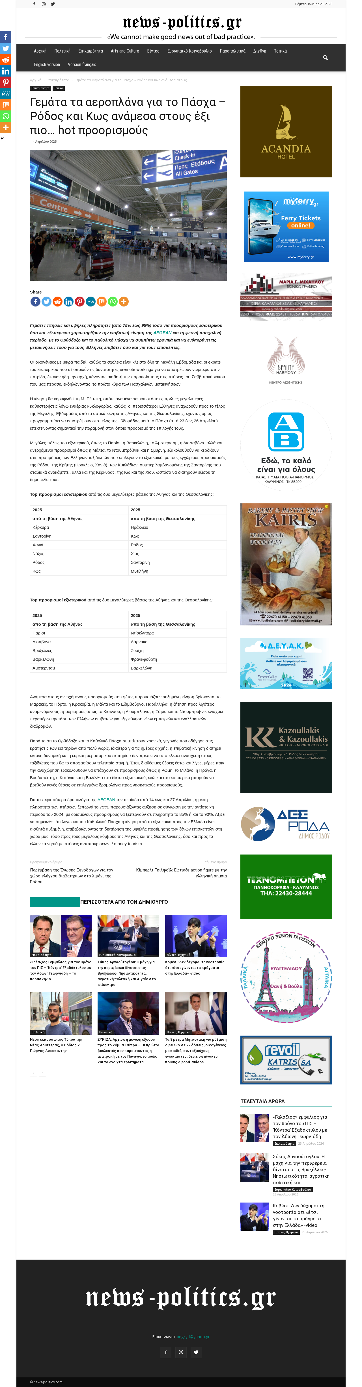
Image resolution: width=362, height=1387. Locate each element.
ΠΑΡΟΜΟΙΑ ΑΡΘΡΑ (52, 902)
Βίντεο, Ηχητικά (178, 955)
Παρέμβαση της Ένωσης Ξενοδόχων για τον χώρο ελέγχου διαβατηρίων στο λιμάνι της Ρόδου (71, 876)
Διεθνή (259, 51)
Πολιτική (62, 51)
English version (47, 64)
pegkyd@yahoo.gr (193, 1336)
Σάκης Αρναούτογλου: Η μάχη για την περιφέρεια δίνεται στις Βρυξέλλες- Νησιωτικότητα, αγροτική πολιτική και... (301, 1169)
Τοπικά (280, 51)
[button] (325, 58)
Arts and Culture (125, 51)
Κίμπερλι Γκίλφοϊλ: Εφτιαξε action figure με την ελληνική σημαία (181, 873)
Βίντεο (153, 51)
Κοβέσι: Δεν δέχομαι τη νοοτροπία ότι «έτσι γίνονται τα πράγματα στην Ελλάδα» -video (195, 967)
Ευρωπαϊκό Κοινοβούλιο (189, 51)
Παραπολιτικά (232, 51)
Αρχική (40, 51)
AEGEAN (162, 332)
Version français (82, 64)
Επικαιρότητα (90, 51)
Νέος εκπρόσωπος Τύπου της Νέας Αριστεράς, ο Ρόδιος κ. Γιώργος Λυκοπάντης (56, 1045)
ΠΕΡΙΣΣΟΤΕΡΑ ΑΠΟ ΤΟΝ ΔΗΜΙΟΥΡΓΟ (124, 902)
